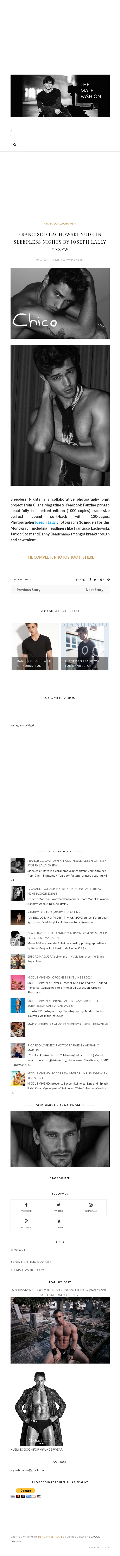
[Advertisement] (60, 35)
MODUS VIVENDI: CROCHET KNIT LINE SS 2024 (59, 977)
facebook (26, 1207)
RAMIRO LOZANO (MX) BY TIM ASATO (53, 912)
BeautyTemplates (51, 1536)
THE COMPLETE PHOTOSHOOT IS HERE (60, 557)
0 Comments (22, 579)
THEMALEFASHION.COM (27, 1270)
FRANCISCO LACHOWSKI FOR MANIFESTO (83, 663)
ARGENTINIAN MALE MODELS (31, 1262)
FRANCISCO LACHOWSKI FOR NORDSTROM (34, 663)
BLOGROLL (18, 1250)
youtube (58, 1223)
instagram (91, 1207)
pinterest (26, 1223)
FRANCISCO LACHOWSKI (60, 223)
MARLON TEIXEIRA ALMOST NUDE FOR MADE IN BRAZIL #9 (67, 1024)
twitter (58, 1207)
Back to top (99, 1547)
